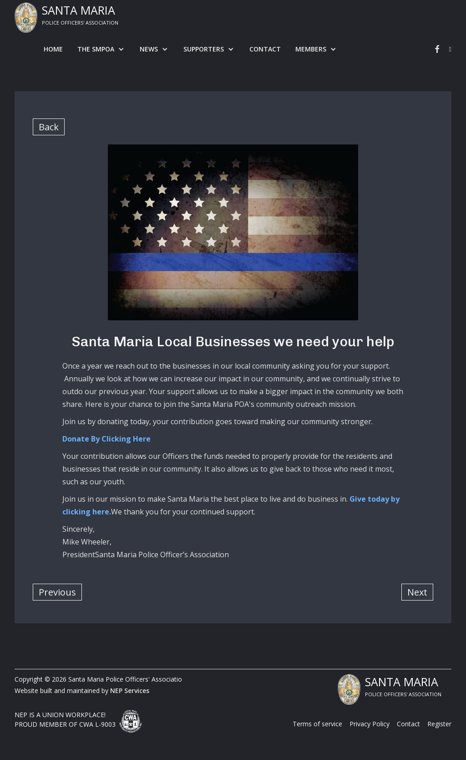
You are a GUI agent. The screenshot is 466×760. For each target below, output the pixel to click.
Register (439, 723)
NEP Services (129, 690)
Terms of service (317, 723)
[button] (101, 49)
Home (53, 49)
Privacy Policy (370, 723)
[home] (66, 17)
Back (49, 127)
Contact (265, 49)
